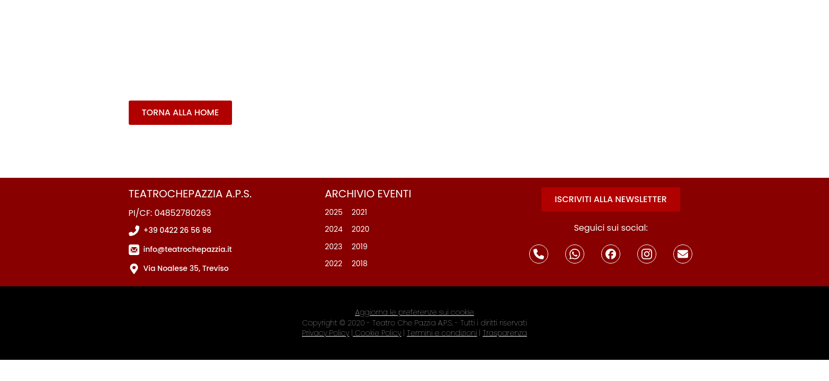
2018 (360, 264)
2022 (333, 264)
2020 (361, 229)
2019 (360, 247)
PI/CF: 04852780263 (170, 213)
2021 (359, 212)
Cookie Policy (378, 333)
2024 (334, 229)
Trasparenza (505, 333)
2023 (333, 247)
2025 (334, 212)
